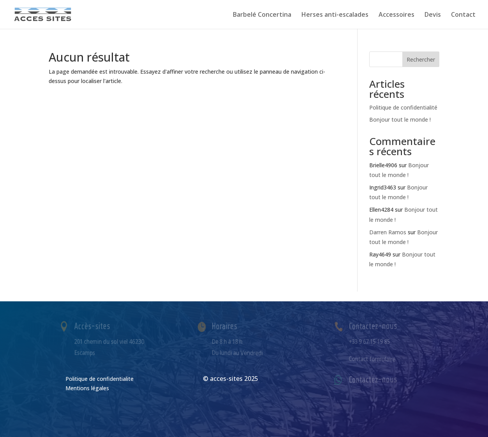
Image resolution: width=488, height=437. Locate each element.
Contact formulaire (373, 358)
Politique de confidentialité (403, 107)
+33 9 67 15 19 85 (371, 341)
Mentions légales (87, 388)
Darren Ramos (387, 232)
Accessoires (396, 15)
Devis (433, 15)
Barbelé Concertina (262, 15)
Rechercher (421, 59)
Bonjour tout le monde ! (400, 119)
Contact (463, 15)
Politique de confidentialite (99, 378)
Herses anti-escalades (334, 15)
